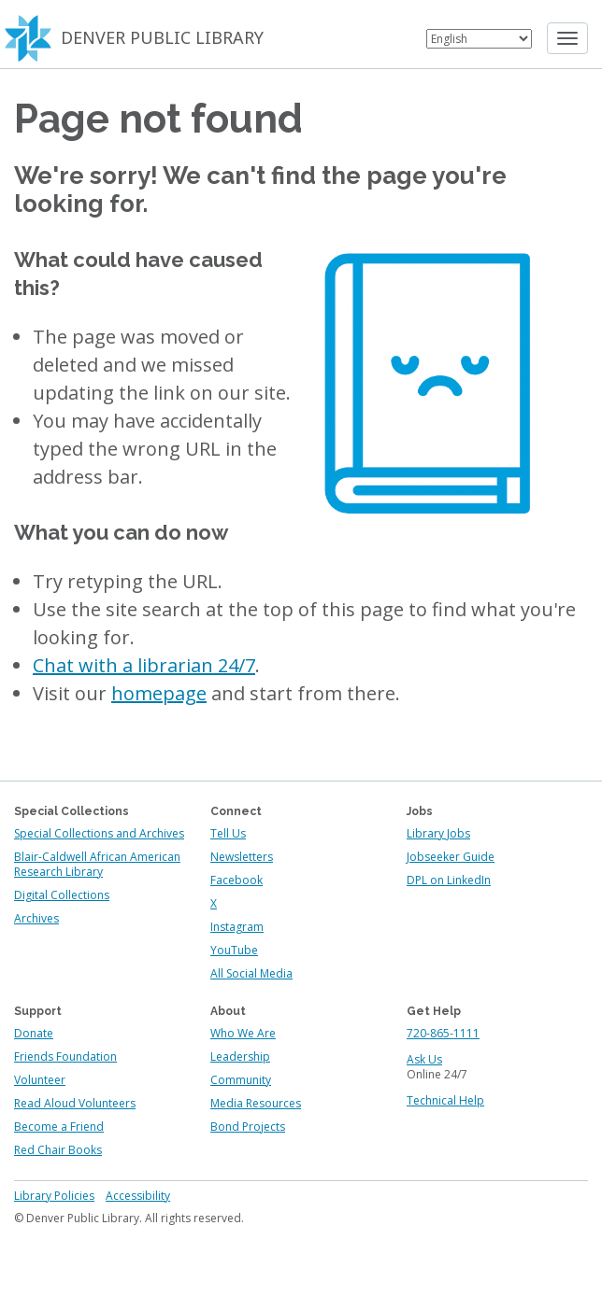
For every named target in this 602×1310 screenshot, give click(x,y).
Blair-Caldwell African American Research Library (97, 864)
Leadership (240, 1056)
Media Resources (255, 1103)
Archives (36, 918)
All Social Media (251, 973)
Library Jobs (438, 833)
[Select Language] (479, 39)
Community (240, 1080)
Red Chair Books (58, 1150)
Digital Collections (61, 895)
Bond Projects (247, 1126)
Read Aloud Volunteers (75, 1103)
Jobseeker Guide (450, 857)
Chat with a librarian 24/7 (144, 665)
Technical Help (445, 1100)
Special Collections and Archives (99, 833)
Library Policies (54, 1196)
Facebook (236, 880)
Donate (33, 1033)
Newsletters (241, 857)
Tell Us (228, 833)
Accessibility (138, 1196)
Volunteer (39, 1080)
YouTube (234, 950)
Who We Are (243, 1033)
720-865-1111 (443, 1033)
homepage (159, 693)
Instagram (237, 927)
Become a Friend (59, 1126)
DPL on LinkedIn (449, 880)
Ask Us (424, 1059)
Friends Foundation (65, 1056)
